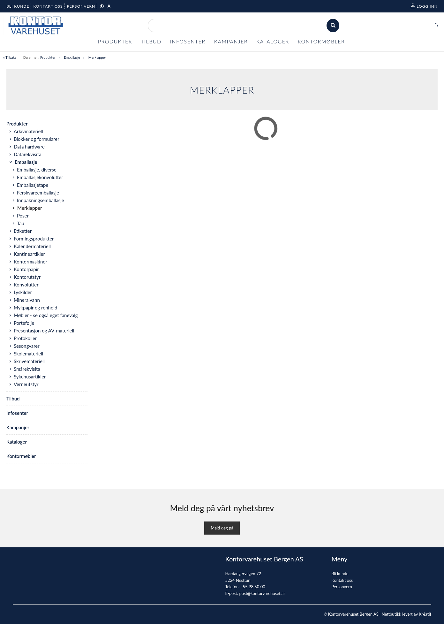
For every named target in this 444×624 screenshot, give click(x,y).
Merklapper (97, 57)
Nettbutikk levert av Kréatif (406, 614)
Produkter (48, 57)
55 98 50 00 (254, 586)
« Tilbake (10, 57)
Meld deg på (222, 527)
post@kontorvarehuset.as (262, 593)
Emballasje (72, 57)
